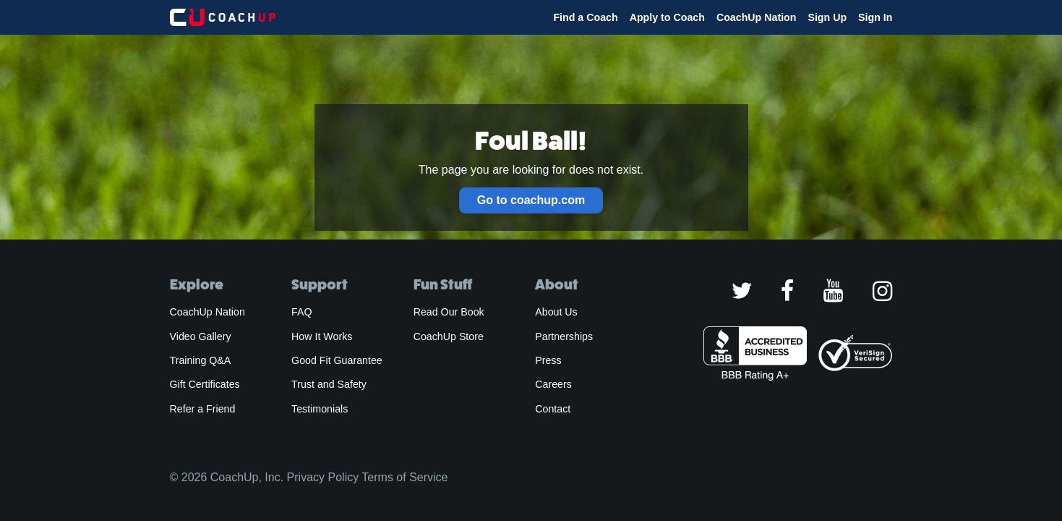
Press (548, 360)
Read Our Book (449, 312)
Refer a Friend (203, 409)
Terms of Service (404, 477)
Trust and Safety (329, 384)
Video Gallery (200, 336)
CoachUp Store (449, 336)
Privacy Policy (323, 477)
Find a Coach (585, 17)
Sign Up (827, 17)
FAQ (301, 312)
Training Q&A (200, 360)
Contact (552, 409)
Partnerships (564, 336)
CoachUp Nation (756, 17)
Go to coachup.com (531, 200)
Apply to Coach (667, 17)
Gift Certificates (205, 384)
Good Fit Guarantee (336, 360)
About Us (556, 312)
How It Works (321, 336)
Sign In (875, 17)
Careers (553, 384)
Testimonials (319, 409)
